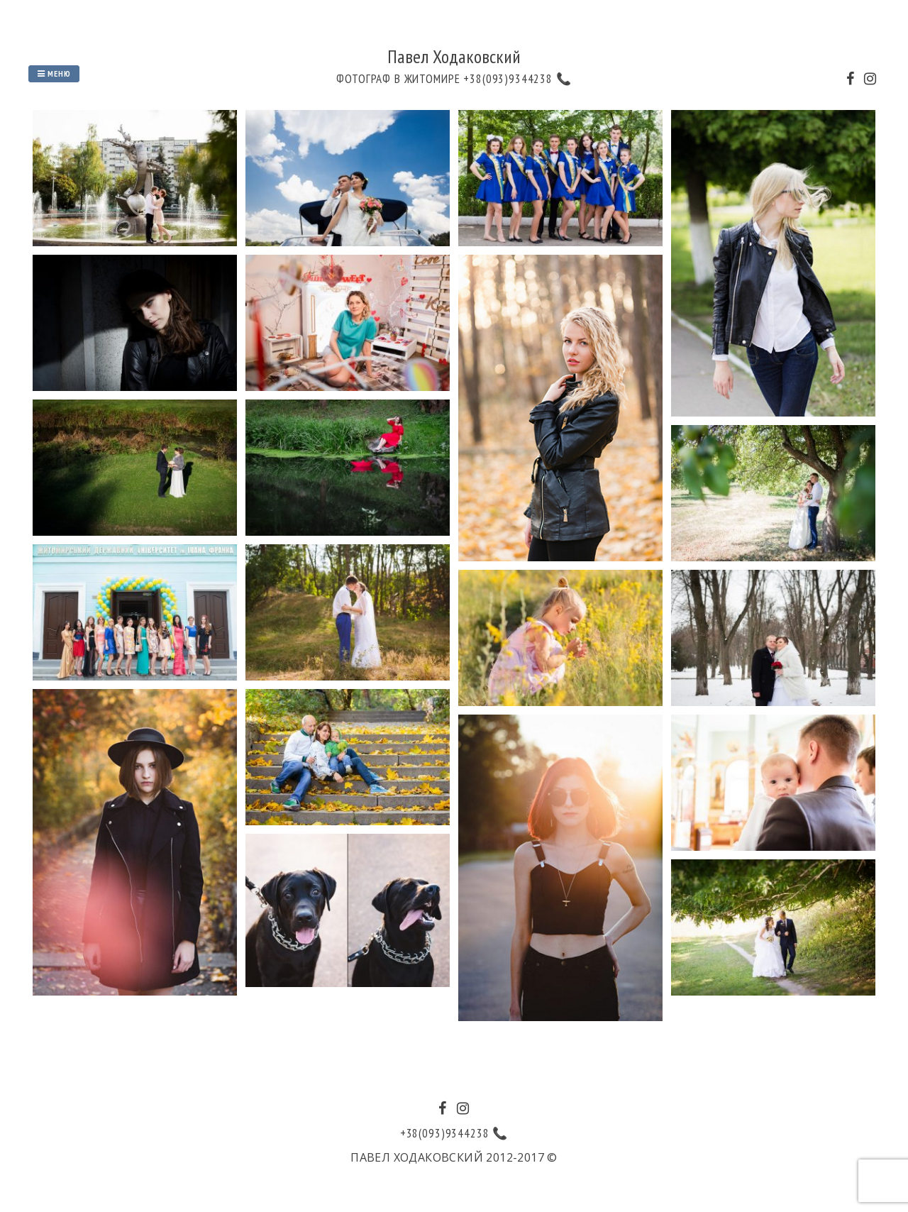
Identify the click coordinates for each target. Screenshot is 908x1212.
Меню (54, 73)
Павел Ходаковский (454, 56)
